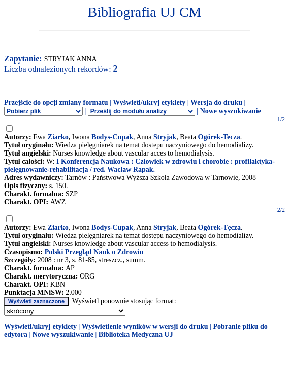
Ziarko (58, 137)
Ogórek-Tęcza (219, 227)
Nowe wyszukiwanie (230, 111)
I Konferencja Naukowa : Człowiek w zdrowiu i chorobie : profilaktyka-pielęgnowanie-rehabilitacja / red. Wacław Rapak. (139, 165)
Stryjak (164, 137)
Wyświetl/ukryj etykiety (149, 102)
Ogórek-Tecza (219, 137)
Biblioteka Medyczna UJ (136, 334)
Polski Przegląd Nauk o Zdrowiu (94, 252)
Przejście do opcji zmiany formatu (56, 102)
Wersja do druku (216, 102)
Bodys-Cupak (112, 137)
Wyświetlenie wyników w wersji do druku (145, 326)
